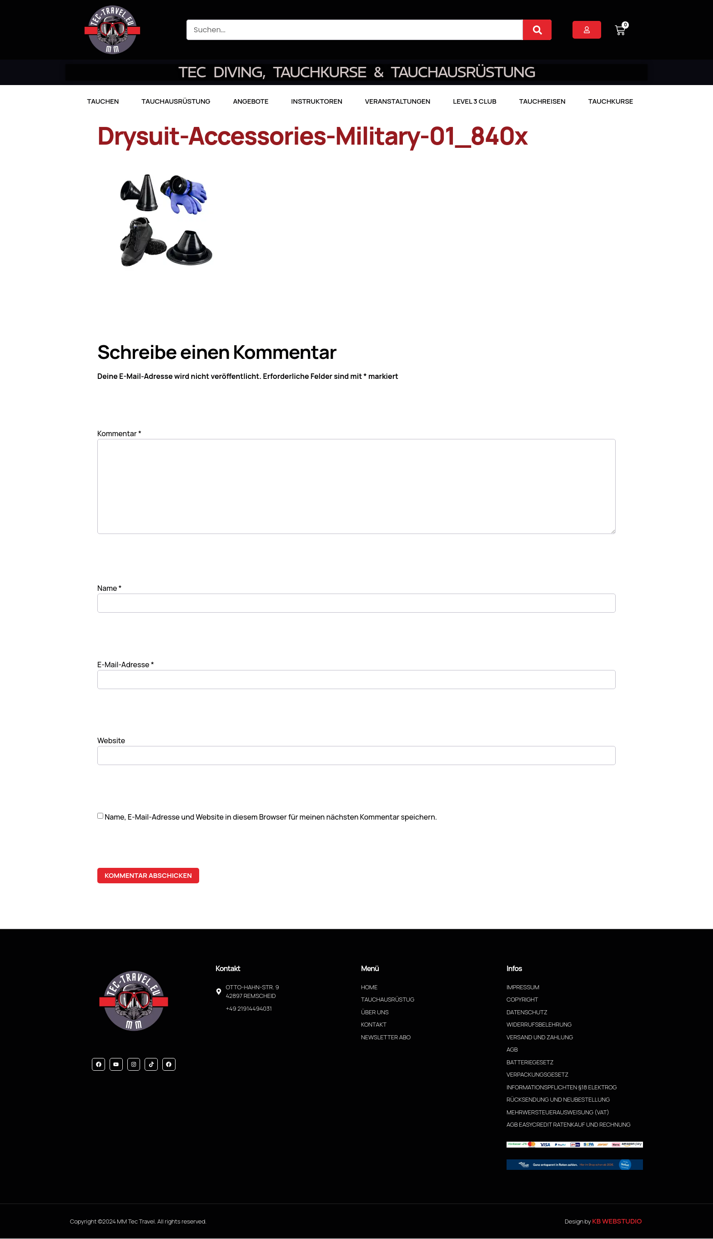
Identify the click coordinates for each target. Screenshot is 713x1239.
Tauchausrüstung (175, 101)
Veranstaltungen (398, 101)
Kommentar (119, 433)
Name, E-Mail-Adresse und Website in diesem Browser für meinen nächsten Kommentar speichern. (271, 817)
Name (109, 589)
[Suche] (537, 30)
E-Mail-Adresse (125, 665)
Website (111, 741)
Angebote (250, 101)
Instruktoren (316, 101)
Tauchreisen (542, 101)
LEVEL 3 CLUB (474, 101)
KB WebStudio (617, 1221)
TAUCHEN (103, 101)
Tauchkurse (610, 101)
